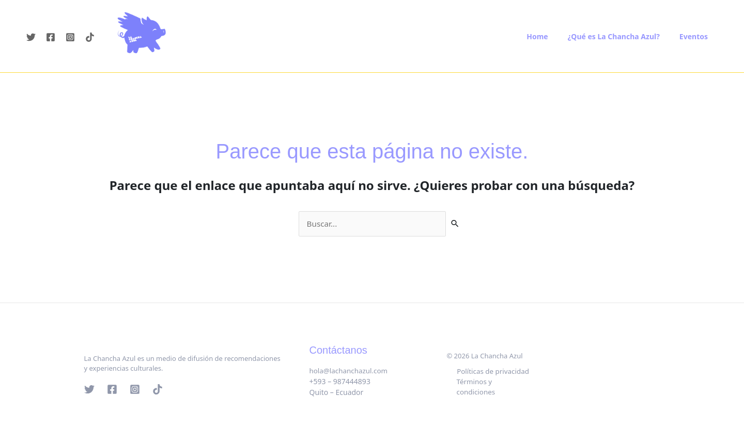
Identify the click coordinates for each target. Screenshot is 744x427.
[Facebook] (50, 37)
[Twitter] (31, 37)
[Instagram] (70, 37)
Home (550, 36)
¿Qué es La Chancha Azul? (622, 36)
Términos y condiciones (493, 387)
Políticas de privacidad (493, 377)
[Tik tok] (157, 390)
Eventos (696, 36)
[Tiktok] (90, 37)
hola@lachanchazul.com (350, 371)
